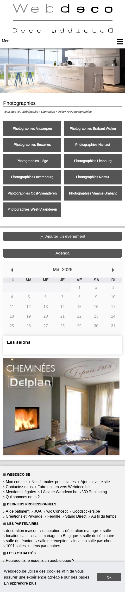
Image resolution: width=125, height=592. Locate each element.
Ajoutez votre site (95, 481)
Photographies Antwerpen (32, 128)
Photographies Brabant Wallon (93, 128)
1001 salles (16, 545)
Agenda (63, 253)
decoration (51, 530)
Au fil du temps (103, 516)
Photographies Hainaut (92, 144)
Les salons (19, 342)
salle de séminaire (98, 535)
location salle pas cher (92, 540)
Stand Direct (75, 516)
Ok (109, 577)
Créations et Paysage (24, 516)
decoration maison (22, 530)
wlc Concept (57, 511)
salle (107, 530)
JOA (38, 511)
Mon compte (16, 481)
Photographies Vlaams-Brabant (93, 193)
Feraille (53, 516)
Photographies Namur (92, 177)
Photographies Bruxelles (32, 144)
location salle (17, 535)
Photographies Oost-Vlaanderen (32, 193)
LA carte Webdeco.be (59, 491)
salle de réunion (19, 540)
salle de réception (53, 540)
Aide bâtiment (17, 511)
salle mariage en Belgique (55, 535)
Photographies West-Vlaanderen (32, 209)
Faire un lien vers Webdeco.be (64, 486)
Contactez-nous (19, 486)
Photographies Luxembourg (32, 177)
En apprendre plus (20, 583)
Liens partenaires (45, 545)
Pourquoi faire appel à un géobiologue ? (40, 560)
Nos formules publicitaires (53, 481)
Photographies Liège (32, 161)
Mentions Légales (21, 491)
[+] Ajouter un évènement (62, 236)
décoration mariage (81, 530)
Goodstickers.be (86, 511)
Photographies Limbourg (93, 161)
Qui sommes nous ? (23, 496)
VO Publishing (94, 491)
